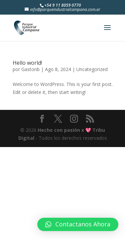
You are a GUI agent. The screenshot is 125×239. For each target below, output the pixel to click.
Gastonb (30, 69)
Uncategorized (92, 69)
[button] (77, 224)
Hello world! (27, 62)
